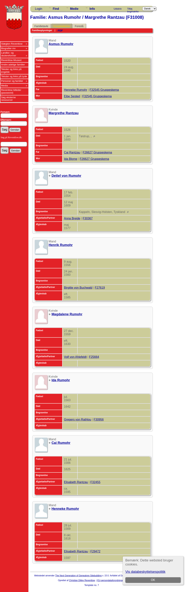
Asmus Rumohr (61, 44)
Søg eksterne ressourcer (8, 98)
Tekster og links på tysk (14, 76)
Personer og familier (12, 81)
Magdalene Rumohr (66, 314)
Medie (74, 8)
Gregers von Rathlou (77, 419)
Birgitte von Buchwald (78, 287)
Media (4, 85)
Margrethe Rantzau (64, 113)
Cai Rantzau (72, 152)
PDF (60, 30)
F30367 (88, 218)
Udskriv (118, 8)
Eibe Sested (72, 96)
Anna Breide (72, 218)
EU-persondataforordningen (111, 580)
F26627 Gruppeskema (97, 152)
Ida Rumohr (60, 380)
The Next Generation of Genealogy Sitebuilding (78, 575)
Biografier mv (8, 48)
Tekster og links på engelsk (11, 70)
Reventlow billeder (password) (11, 91)
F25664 (94, 356)
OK (153, 580)
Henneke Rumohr (75, 89)
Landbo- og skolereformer (8, 54)
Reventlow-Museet (11, 60)
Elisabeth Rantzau (76, 482)
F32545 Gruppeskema (104, 89)
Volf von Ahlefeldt (75, 356)
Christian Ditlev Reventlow (82, 580)
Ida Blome (70, 158)
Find (56, 8)
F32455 (95, 482)
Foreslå (79, 26)
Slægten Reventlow (12, 43)
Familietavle (41, 26)
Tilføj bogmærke (133, 9)
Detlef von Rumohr (66, 176)
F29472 (95, 551)
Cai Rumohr (60, 443)
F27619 (100, 287)
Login (38, 8)
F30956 (99, 419)
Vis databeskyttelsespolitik (145, 572)
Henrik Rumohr (61, 245)
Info (92, 8)
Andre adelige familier (13, 64)
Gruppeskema (61, 26)
